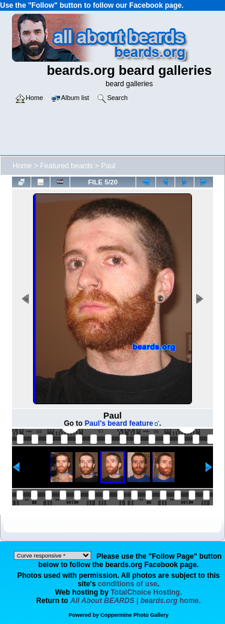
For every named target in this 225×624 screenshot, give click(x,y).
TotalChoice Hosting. (146, 592)
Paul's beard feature (119, 423)
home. (135, 600)
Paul (108, 166)
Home (22, 166)
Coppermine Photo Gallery (134, 615)
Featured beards (66, 166)
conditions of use (127, 584)
